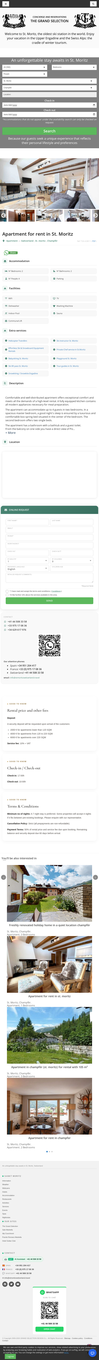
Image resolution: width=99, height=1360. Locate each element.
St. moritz (40, 240)
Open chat (49, 1329)
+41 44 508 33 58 (23, 1273)
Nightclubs (6, 1217)
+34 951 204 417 (22, 1265)
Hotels (4, 1192)
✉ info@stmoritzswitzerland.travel (16, 1278)
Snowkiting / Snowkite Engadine (23, 373)
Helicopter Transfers (17, 340)
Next (95, 216)
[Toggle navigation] (93, 3)
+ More (10, 433)
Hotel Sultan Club (9, 1241)
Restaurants (6, 1199)
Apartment (12, 240)
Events (5, 1210)
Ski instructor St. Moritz (67, 340)
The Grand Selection (10, 1226)
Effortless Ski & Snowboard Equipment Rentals (26, 349)
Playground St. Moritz (66, 358)
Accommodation (8, 1195)
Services (5, 1206)
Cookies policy (77, 1338)
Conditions (56, 591)
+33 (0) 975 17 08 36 (24, 1269)
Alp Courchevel (8, 1233)
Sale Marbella (7, 1230)
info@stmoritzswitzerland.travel (24, 677)
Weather (5, 1184)
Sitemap (67, 1338)
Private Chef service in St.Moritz (71, 349)
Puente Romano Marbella (12, 1237)
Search (49, 130)
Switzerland (27, 240)
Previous (3, 216)
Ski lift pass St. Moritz (18, 366)
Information (6, 1181)
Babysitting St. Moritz (18, 358)
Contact (5, 1341)
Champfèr (52, 240)
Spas (4, 1214)
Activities (5, 1203)
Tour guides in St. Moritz (68, 366)
